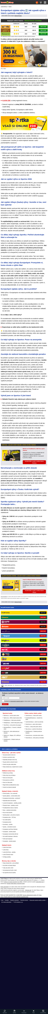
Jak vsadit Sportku (7, 819)
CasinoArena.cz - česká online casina (34, 715)
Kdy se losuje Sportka (7, 812)
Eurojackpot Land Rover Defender (10, 829)
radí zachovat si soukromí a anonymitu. (26, 350)
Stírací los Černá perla (7, 777)
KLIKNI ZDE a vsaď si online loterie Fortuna (34, 462)
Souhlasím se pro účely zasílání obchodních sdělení (21, 701)
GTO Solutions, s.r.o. (18, 902)
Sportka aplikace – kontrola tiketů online (11, 795)
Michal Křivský (18, 15)
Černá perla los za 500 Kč (8, 780)
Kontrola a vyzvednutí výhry (9, 757)
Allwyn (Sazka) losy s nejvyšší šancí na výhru (12, 766)
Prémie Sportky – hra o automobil (10, 793)
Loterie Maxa (5, 849)
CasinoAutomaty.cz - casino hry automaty (34, 721)
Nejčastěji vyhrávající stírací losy (10, 759)
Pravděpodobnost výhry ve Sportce (10, 807)
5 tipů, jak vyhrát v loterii (8, 867)
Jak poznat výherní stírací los (9, 754)
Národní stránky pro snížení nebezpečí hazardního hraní (16, 896)
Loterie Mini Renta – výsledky (9, 852)
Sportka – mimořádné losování (9, 826)
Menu (45, 2)
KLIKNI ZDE (6, 100)
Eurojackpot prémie (7, 822)
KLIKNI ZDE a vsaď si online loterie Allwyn (34, 591)
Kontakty (7, 900)
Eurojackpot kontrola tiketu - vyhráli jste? (11, 798)
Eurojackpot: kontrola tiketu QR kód (10, 834)
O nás (2, 900)
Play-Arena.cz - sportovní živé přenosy (34, 729)
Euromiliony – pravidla (7, 824)
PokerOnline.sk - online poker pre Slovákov (35, 737)
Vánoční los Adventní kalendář (9, 787)
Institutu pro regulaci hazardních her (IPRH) (13, 881)
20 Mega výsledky (7, 856)
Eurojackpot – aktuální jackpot (9, 831)
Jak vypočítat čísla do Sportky (9, 872)
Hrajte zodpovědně (4, 596)
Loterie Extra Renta (7, 847)
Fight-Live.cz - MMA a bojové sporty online (13, 717)
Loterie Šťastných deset (8, 854)
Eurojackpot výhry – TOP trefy (9, 817)
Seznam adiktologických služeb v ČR (31, 895)
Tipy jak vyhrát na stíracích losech (10, 762)
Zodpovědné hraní (40, 881)
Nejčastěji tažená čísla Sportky (9, 800)
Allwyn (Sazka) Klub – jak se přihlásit (11, 863)
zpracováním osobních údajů (16, 701)
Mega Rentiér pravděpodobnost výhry (11, 784)
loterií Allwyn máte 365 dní (31, 228)
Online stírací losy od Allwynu (9, 775)
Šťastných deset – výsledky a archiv (10, 805)
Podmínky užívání (24, 900)
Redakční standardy (14, 900)
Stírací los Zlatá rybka (7, 782)
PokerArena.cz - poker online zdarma (33, 724)
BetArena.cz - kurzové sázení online (11, 715)
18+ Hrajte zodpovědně (6, 902)
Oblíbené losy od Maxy (8, 772)
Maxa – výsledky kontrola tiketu (9, 810)
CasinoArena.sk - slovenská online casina (34, 735)
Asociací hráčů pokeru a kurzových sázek (16, 883)
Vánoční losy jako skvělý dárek (9, 764)
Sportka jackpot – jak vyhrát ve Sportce (11, 814)
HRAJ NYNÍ (43, 26)
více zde (27, 598)
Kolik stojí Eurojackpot (7, 838)
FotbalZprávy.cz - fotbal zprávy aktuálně (12, 720)
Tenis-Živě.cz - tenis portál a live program (12, 725)
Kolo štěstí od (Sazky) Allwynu (9, 865)
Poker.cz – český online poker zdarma (34, 726)
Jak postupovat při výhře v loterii (10, 870)
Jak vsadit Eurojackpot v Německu (10, 836)
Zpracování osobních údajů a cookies (38, 900)
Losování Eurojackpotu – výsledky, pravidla (12, 803)
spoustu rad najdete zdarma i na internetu (18, 389)
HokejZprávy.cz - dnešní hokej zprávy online (13, 722)
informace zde (28, 890)
